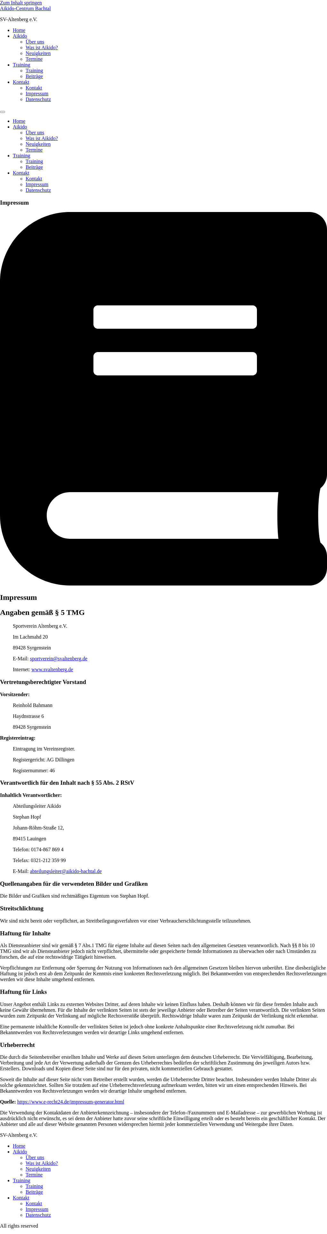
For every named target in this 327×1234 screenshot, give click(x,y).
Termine (34, 59)
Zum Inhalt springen (21, 2)
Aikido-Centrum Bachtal (25, 8)
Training (21, 64)
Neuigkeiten (38, 53)
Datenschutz (38, 99)
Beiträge (34, 76)
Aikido (20, 36)
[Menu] (2, 112)
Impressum (37, 93)
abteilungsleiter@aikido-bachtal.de (66, 871)
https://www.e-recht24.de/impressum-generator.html (70, 1101)
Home (19, 30)
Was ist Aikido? (42, 47)
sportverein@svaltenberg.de (58, 658)
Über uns (35, 41)
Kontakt (21, 82)
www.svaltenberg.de (52, 669)
